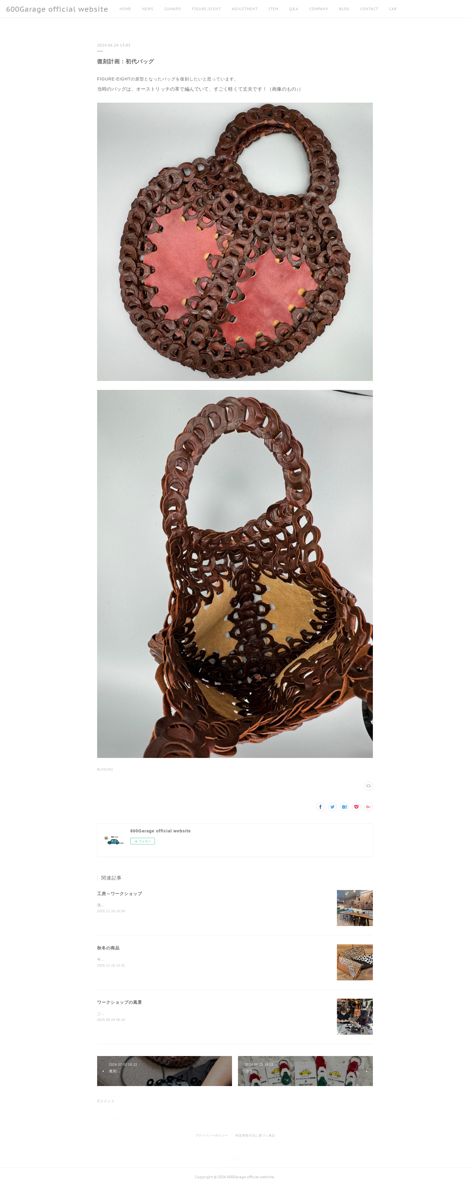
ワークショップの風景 (119, 1002)
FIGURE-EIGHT (206, 9)
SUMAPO (172, 9)
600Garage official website (57, 9)
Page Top (235, 1160)
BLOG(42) (105, 769)
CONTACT (369, 9)
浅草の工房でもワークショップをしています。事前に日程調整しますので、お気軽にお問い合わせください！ (192, 905)
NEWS (147, 9)
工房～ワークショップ (119, 893)
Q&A (294, 9)
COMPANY (318, 9)
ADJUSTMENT (245, 9)
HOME (125, 9)
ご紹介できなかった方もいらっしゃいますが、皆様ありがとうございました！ (165, 1014)
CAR (393, 9)
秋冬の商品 (108, 948)
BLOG (344, 9)
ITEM (273, 9)
